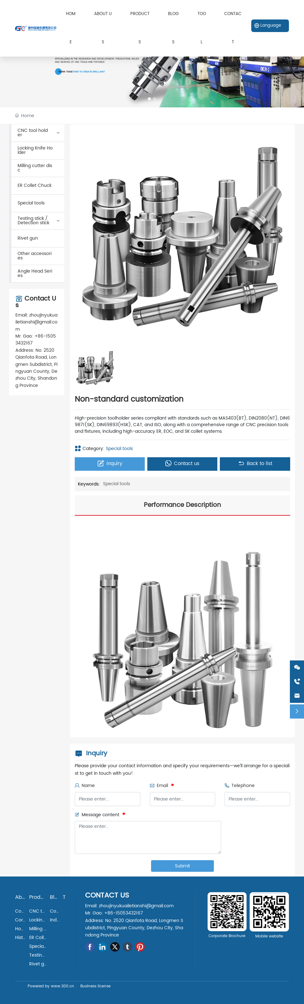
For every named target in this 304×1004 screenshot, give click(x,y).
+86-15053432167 (35, 340)
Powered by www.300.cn (51, 986)
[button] (149, 98)
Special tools (119, 448)
